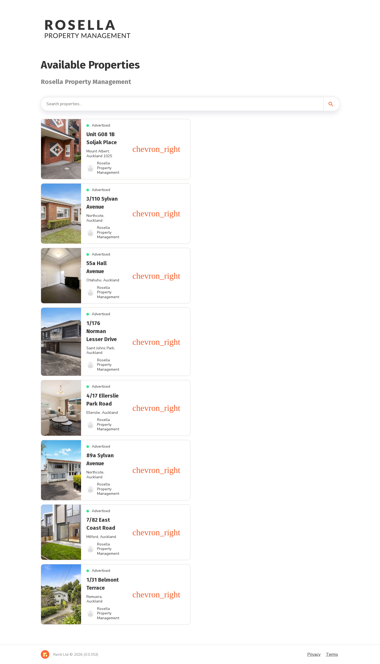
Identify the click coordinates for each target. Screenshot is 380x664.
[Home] (69, 654)
